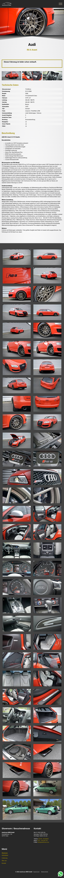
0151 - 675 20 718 (42, 840)
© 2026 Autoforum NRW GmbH (23, 872)
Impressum (36, 872)
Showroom (5, 853)
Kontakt (4, 863)
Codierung (4, 858)
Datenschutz (44, 872)
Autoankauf (5, 855)
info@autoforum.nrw (43, 842)
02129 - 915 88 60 (43, 839)
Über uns (4, 860)
